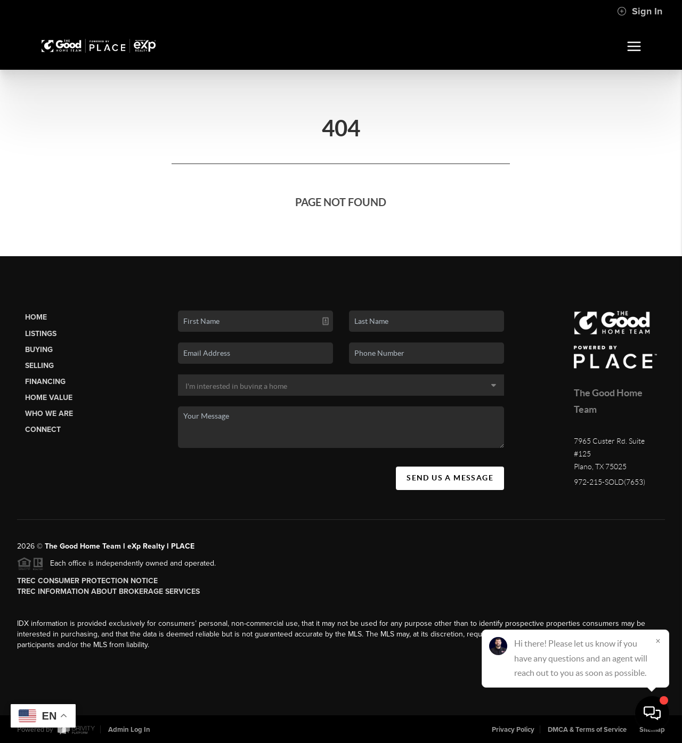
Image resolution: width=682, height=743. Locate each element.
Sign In (639, 11)
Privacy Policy (513, 729)
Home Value (48, 397)
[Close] (658, 640)
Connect (43, 429)
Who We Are (49, 413)
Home (36, 317)
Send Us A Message (450, 477)
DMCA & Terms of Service (587, 729)
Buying (39, 349)
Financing (45, 381)
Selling (39, 365)
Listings (40, 333)
